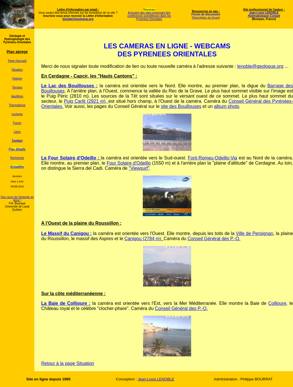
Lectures (17, 114)
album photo (226, 106)
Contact (17, 140)
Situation (17, 69)
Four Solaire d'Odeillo (129, 163)
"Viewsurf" (139, 168)
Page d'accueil (17, 60)
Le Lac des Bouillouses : (69, 85)
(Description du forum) (206, 17)
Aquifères (17, 96)
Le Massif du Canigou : (66, 233)
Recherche (17, 157)
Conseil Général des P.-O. (213, 238)
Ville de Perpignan (254, 233)
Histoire (17, 78)
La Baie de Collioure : (65, 303)
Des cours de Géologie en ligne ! (17, 199)
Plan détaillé (17, 149)
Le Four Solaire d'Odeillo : (70, 157)
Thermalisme (17, 105)
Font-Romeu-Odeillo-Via (212, 157)
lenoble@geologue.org (260, 66)
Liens (17, 131)
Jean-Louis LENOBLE (264, 14)
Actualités (17, 166)
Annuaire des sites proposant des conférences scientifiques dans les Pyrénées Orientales (149, 16)
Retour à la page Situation (67, 363)
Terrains (17, 87)
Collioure (277, 303)
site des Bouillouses (181, 106)
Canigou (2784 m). (144, 238)
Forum (17, 123)
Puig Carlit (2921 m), (86, 101)
